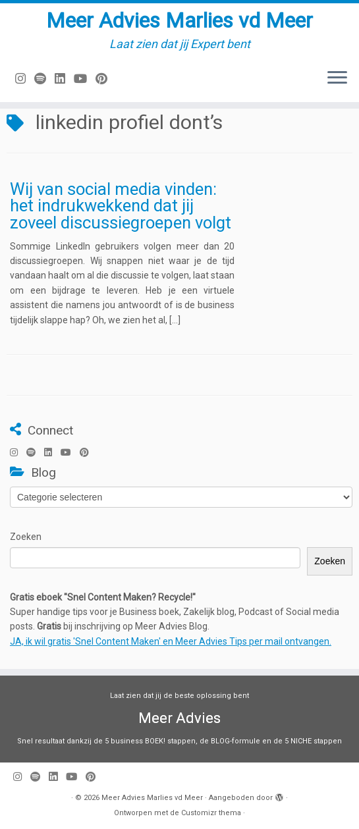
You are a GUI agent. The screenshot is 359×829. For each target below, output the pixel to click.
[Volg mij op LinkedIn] (64, 79)
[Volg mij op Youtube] (85, 79)
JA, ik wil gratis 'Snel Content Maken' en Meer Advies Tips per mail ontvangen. (170, 641)
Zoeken (25, 536)
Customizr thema (211, 813)
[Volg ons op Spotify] (44, 79)
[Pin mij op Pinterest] (106, 79)
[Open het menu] (337, 78)
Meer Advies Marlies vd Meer (179, 20)
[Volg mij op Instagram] (24, 79)
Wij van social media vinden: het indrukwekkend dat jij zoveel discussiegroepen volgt (120, 205)
